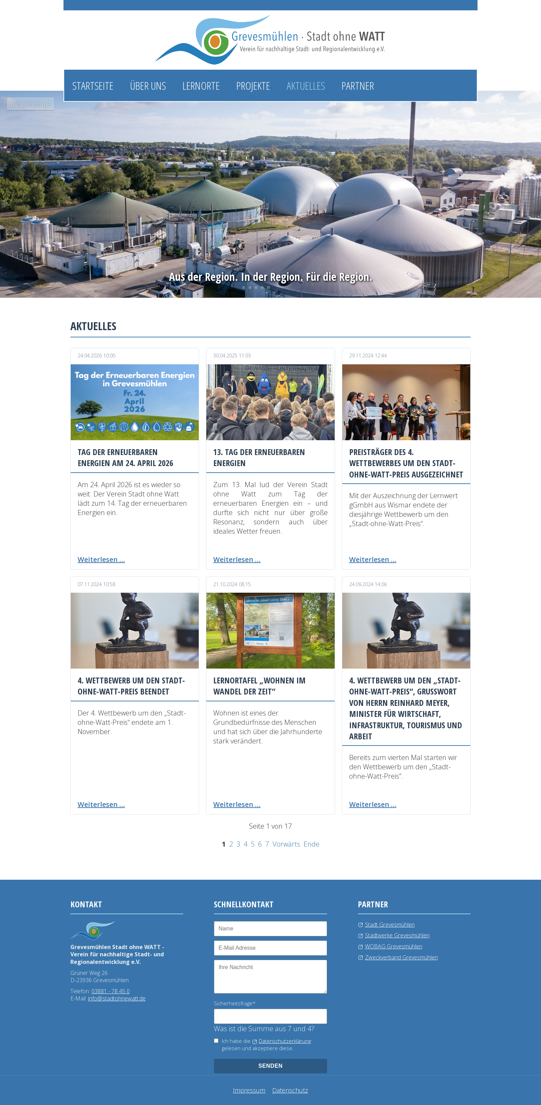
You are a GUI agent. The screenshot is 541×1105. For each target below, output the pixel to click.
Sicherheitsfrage (235, 1003)
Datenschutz (290, 1090)
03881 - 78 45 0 (110, 991)
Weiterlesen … (101, 559)
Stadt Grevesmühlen (390, 924)
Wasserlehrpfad (256, 287)
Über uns (148, 85)
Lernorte (201, 85)
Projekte (253, 85)
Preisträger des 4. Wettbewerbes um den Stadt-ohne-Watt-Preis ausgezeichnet (406, 463)
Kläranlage (268, 287)
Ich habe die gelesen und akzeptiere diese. (266, 1044)
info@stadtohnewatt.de (117, 998)
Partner (358, 85)
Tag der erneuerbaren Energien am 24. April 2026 (125, 457)
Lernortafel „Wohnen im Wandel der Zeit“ (259, 685)
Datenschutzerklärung (285, 1040)
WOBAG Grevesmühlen (393, 946)
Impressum (249, 1090)
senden (270, 1066)
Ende (311, 844)
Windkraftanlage (262, 287)
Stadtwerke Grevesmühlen (397, 935)
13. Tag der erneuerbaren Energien (259, 457)
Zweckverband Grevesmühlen (401, 957)
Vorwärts (286, 844)
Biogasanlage (243, 287)
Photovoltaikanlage (250, 287)
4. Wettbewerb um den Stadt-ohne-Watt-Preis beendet (131, 685)
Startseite (93, 85)
